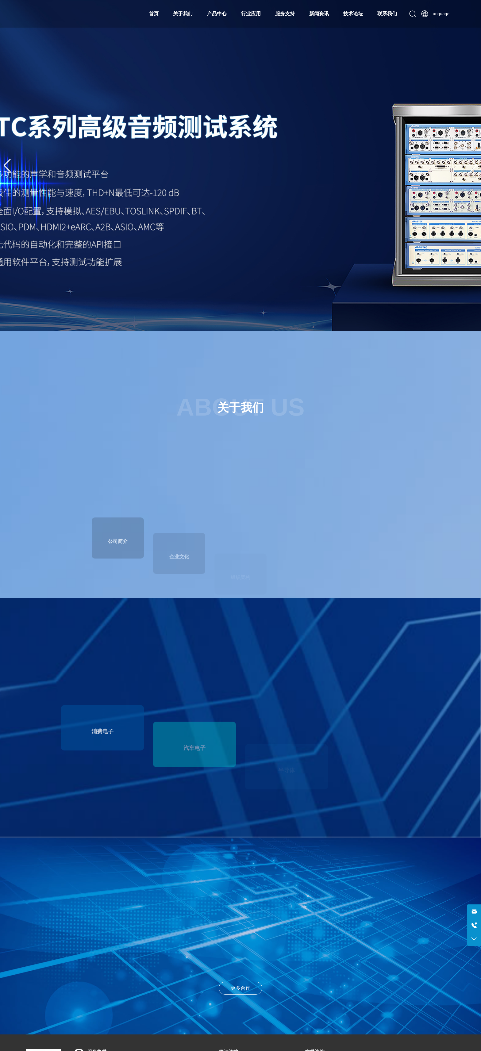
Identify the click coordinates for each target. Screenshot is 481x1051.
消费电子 (102, 762)
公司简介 (118, 569)
